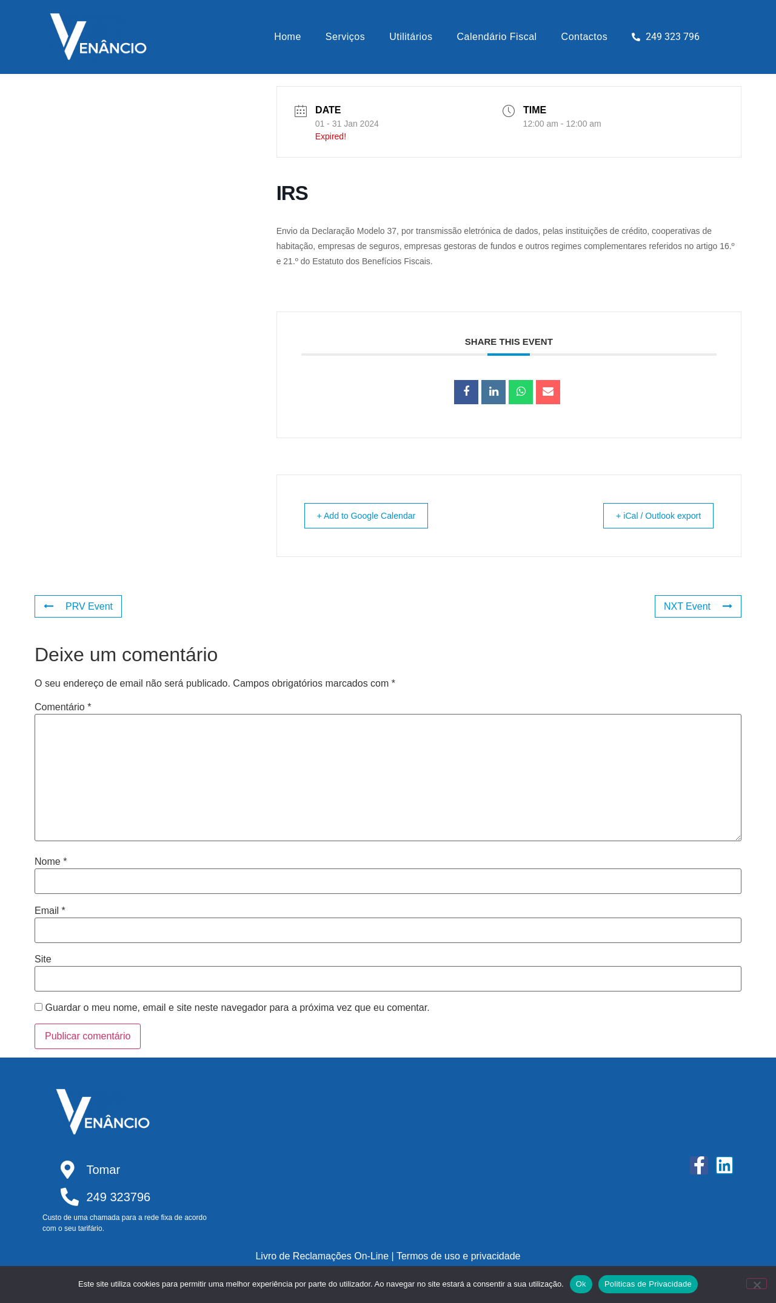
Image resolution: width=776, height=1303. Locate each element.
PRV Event (78, 606)
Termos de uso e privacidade (458, 1256)
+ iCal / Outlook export (651, 515)
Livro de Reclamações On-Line (322, 1256)
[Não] (756, 1283)
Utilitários (410, 37)
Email (50, 911)
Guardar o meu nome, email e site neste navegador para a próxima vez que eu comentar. (237, 1008)
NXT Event (698, 606)
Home (287, 37)
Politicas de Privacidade (648, 1283)
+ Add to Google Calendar (374, 515)
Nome (51, 862)
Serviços (345, 37)
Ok (581, 1283)
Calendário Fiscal (497, 37)
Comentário (63, 707)
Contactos (584, 37)
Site (43, 959)
